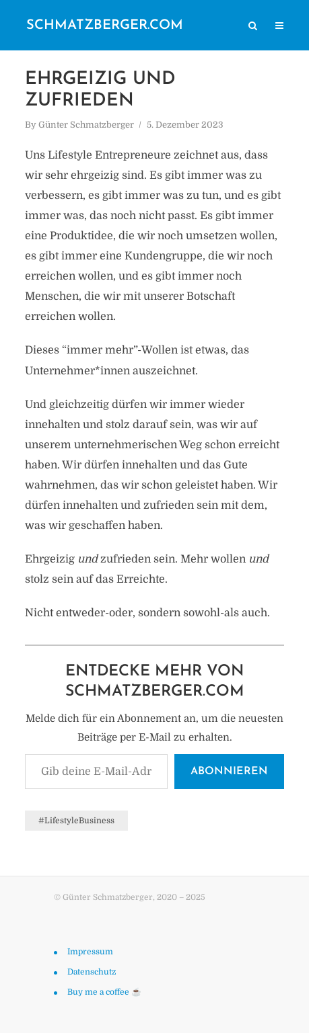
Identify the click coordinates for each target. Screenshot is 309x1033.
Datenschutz (91, 972)
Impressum (90, 951)
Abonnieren (229, 771)
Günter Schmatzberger (86, 125)
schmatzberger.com (104, 25)
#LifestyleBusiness (76, 820)
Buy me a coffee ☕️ (104, 992)
